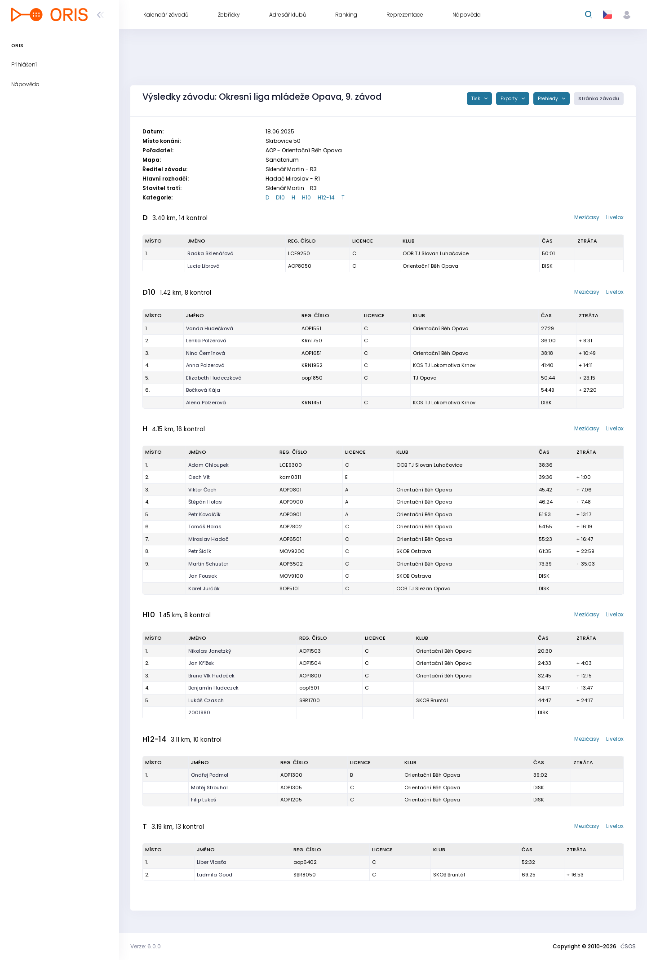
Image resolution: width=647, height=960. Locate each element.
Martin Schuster (208, 563)
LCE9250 (299, 253)
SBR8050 (304, 874)
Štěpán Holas (205, 501)
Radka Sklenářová (210, 253)
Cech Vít (199, 477)
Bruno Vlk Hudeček (211, 675)
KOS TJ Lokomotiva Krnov (444, 365)
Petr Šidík (199, 551)
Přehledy (548, 98)
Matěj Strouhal (209, 787)
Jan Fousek (202, 576)
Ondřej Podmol (209, 775)
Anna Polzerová (205, 365)
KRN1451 (311, 402)
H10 (306, 197)
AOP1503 (310, 651)
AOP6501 (290, 539)
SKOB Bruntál (432, 700)
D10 (280, 197)
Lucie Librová (203, 266)
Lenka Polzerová (206, 340)
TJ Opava (425, 377)
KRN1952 (312, 365)
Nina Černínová (205, 353)
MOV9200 (292, 551)
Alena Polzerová (206, 402)
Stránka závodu (598, 98)
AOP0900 (291, 501)
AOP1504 (310, 663)
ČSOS (628, 946)
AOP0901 (290, 514)
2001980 (199, 712)
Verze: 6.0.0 (145, 946)
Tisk (476, 98)
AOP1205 (291, 799)
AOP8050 (299, 266)
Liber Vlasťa (211, 862)
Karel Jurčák (204, 588)
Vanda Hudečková (209, 328)
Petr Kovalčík (204, 514)
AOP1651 (311, 353)
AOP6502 (291, 563)
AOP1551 (311, 328)
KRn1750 (311, 340)
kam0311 (290, 477)
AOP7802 (290, 526)
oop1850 (312, 377)
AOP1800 (310, 675)
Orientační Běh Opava (430, 266)
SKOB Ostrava (413, 551)
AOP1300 (291, 775)
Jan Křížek (201, 663)
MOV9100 (291, 576)
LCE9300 (290, 465)
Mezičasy (586, 217)
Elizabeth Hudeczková (214, 377)
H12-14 (326, 197)
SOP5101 (289, 588)
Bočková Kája (203, 390)
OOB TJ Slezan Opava (423, 588)
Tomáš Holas (205, 526)
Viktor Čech (202, 489)
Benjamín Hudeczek (213, 687)
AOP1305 (291, 787)
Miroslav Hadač (208, 539)
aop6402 (305, 862)
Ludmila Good (214, 874)
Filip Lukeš (203, 799)
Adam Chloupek (208, 465)
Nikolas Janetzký (209, 651)
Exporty (510, 98)
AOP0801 (290, 489)
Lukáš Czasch (206, 700)
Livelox (615, 217)
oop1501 (309, 687)
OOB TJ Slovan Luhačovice (436, 253)
